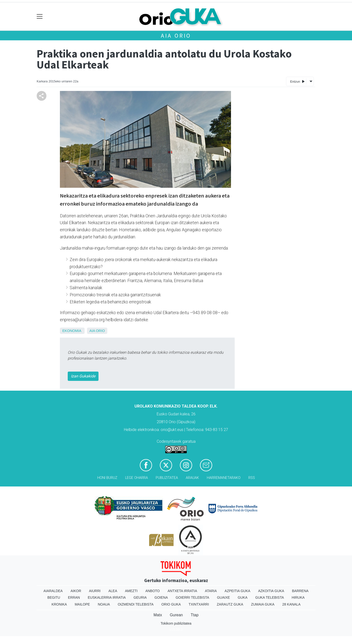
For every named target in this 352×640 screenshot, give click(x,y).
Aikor (75, 591)
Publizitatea (167, 478)
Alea (112, 591)
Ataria (211, 591)
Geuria (140, 597)
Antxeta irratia (182, 591)
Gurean (176, 615)
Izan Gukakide (83, 376)
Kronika (59, 604)
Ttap (194, 615)
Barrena (300, 591)
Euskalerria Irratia (107, 597)
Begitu (53, 597)
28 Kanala (291, 604)
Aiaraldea (53, 591)
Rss (251, 478)
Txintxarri (199, 604)
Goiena (161, 597)
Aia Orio (176, 35)
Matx (158, 615)
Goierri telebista (192, 597)
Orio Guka (171, 604)
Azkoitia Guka (271, 591)
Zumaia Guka (263, 604)
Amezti (131, 591)
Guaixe (223, 597)
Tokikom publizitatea (176, 623)
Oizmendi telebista (136, 604)
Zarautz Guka (230, 604)
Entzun (297, 81)
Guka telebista (269, 597)
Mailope (82, 604)
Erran (74, 597)
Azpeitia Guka (237, 591)
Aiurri (94, 591)
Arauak (192, 478)
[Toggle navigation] (39, 16)
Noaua (104, 604)
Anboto (152, 591)
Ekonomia (71, 331)
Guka (243, 597)
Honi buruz (107, 478)
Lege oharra (136, 478)
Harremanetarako (224, 478)
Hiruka (298, 597)
